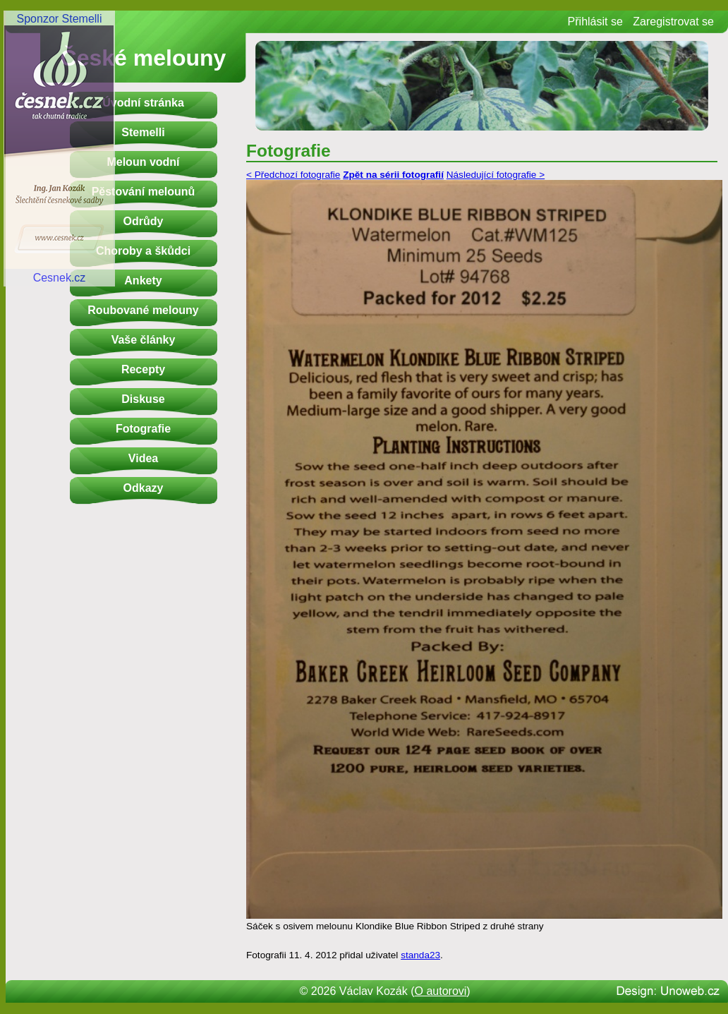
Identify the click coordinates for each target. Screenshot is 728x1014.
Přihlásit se (595, 22)
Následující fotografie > (496, 174)
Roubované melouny (142, 310)
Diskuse (142, 399)
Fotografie (143, 429)
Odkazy (143, 488)
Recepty (143, 369)
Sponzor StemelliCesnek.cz (59, 148)
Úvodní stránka (143, 103)
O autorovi (441, 991)
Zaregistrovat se (673, 22)
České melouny (143, 58)
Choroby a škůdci (143, 251)
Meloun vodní (143, 162)
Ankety (143, 280)
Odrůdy (143, 221)
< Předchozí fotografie (293, 174)
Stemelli (142, 132)
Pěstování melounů (143, 192)
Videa (143, 458)
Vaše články (143, 340)
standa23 (420, 955)
